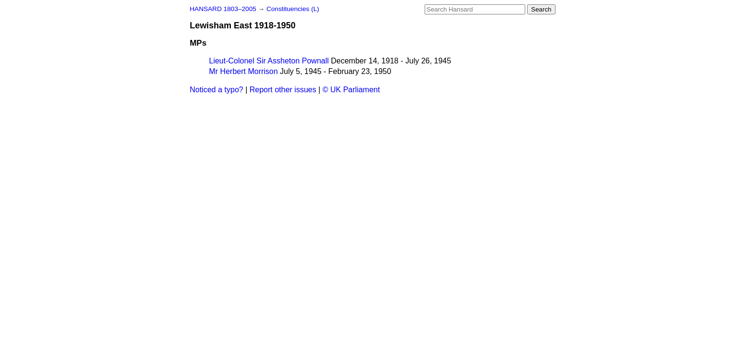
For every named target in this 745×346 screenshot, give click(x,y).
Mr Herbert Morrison (243, 71)
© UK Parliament (351, 90)
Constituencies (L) (292, 8)
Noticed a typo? (216, 90)
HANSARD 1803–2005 (223, 8)
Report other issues (283, 90)
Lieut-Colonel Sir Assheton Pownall (269, 61)
